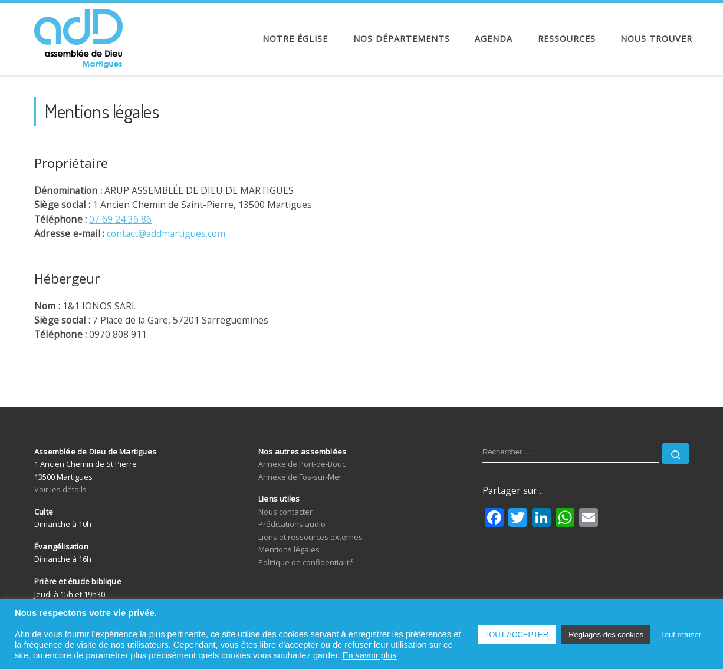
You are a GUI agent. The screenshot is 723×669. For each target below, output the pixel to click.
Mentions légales (289, 549)
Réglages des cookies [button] (605, 634)
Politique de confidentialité (306, 562)
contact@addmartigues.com (166, 233)
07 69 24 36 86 (120, 219)
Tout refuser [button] (680, 634)
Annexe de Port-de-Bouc (302, 464)
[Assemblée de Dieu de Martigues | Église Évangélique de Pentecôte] (78, 35)
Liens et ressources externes (310, 537)
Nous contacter (285, 511)
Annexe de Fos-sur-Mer (300, 477)
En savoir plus (370, 655)
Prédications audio (292, 524)
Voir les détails (60, 489)
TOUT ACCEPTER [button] (517, 634)
